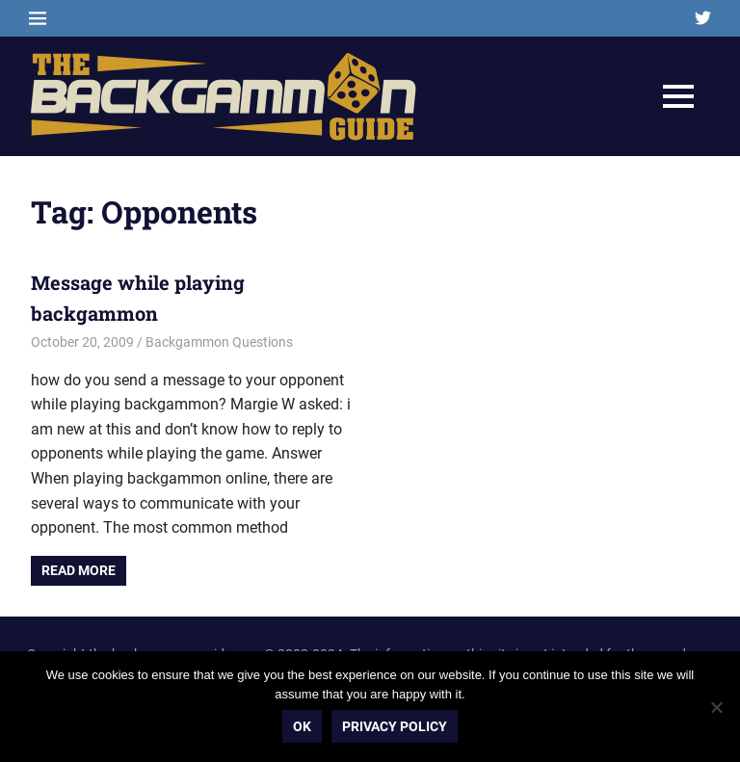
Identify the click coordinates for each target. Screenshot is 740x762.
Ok (302, 726)
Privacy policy (394, 726)
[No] (716, 707)
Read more (78, 570)
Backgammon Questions (219, 342)
